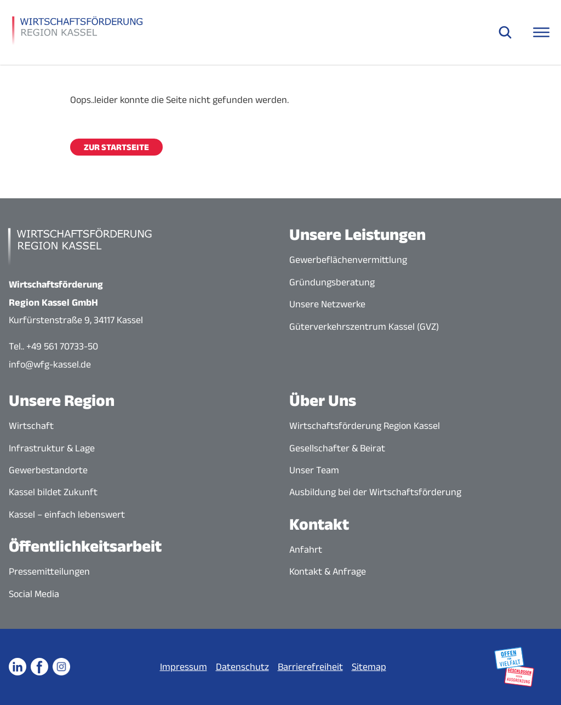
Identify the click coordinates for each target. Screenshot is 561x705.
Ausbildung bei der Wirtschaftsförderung (375, 491)
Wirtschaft (31, 425)
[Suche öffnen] (505, 32)
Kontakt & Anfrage (327, 571)
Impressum (183, 666)
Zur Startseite (116, 147)
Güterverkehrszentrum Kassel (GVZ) (364, 326)
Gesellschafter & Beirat (337, 448)
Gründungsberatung (332, 282)
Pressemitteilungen (49, 571)
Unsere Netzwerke (327, 304)
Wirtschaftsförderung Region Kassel (364, 425)
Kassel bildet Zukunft (53, 491)
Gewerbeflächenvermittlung (348, 259)
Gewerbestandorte (48, 470)
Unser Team (314, 470)
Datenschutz (242, 666)
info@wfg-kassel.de (50, 364)
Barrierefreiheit (310, 666)
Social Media (34, 593)
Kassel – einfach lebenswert (67, 514)
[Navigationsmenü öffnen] (541, 32)
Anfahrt (305, 549)
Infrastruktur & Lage (52, 448)
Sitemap (369, 666)
